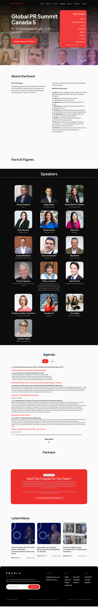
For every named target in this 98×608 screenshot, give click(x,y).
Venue (83, 38)
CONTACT (76, 584)
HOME (67, 578)
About (83, 19)
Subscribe (34, 588)
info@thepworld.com (53, 578)
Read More (49, 442)
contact (84, 4)
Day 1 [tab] (44, 362)
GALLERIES (76, 581)
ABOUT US (68, 581)
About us (48, 4)
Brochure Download (78, 22)
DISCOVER (76, 578)
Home (42, 4)
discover (69, 4)
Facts (83, 25)
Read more (16, 559)
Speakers (82, 29)
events (56, 4)
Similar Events (80, 42)
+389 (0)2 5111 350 (51, 581)
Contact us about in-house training (49, 499)
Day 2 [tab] (53, 362)
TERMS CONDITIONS (85, 601)
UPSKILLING (68, 587)
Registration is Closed (24, 41)
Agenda (82, 32)
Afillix (15, 601)
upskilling (62, 4)
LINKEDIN (87, 584)
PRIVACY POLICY (73, 601)
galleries (77, 4)
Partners (82, 35)
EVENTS (67, 584)
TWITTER (87, 581)
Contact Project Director (73, 45)
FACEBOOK (88, 578)
